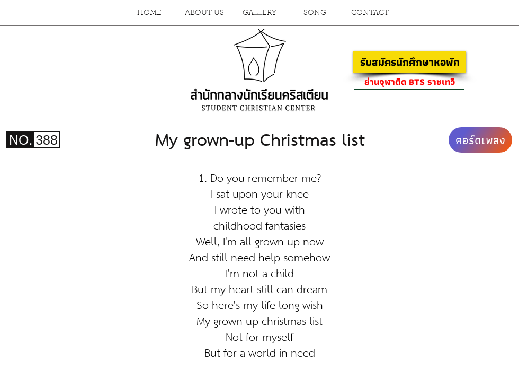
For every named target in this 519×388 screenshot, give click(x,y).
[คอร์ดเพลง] (480, 140)
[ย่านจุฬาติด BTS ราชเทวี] (409, 82)
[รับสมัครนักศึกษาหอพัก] (409, 62)
